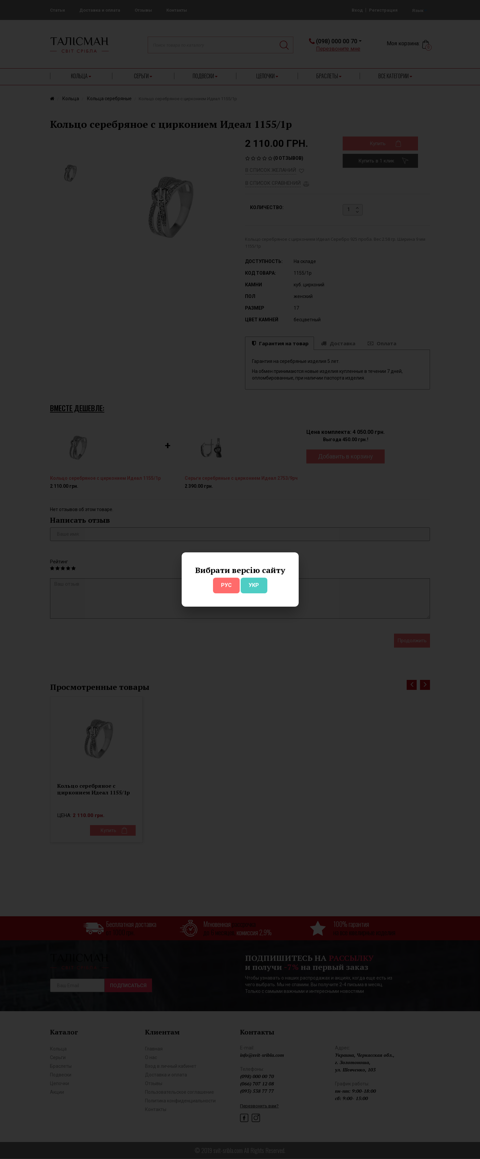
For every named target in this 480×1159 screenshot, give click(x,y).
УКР (254, 585)
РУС (226, 585)
